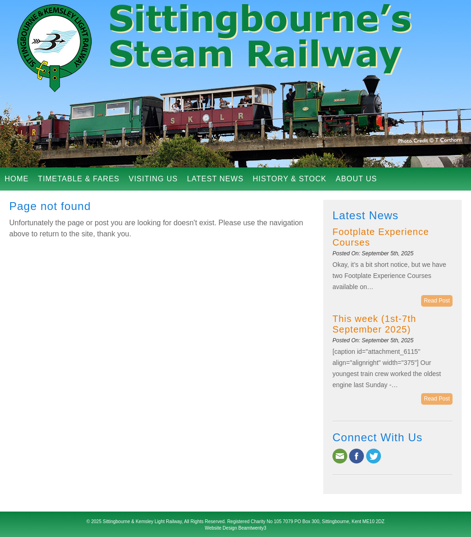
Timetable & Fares (79, 179)
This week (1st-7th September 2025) (374, 324)
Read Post (437, 300)
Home (17, 179)
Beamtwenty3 (252, 528)
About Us (356, 179)
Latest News (215, 179)
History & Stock (289, 179)
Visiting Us (153, 179)
